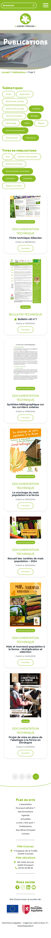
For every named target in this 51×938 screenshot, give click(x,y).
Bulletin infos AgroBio (27, 157)
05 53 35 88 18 (25, 868)
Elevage (34, 116)
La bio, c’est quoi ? (25, 822)
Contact (26, 833)
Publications (19, 72)
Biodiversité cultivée (15, 101)
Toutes (8, 94)
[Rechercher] (33, 5)
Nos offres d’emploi (25, 830)
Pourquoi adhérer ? (25, 808)
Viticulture (30, 138)
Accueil (6, 72)
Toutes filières (12, 138)
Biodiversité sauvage (15, 109)
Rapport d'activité (13, 186)
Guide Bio (27, 178)
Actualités (26, 819)
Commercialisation (14, 116)
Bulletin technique (14, 164)
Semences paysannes (15, 130)
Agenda (25, 815)
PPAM (27, 123)
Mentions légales (11, 923)
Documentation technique (17, 171)
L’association (25, 804)
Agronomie (25, 94)
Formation (10, 178)
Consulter (25, 248)
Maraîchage (11, 123)
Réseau (41, 123)
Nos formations (25, 811)
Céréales (36, 109)
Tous (8, 157)
